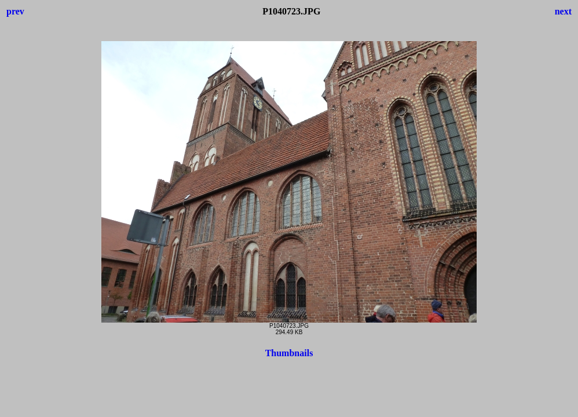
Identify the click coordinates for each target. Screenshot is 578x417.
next (563, 11)
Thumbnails (289, 353)
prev (15, 11)
